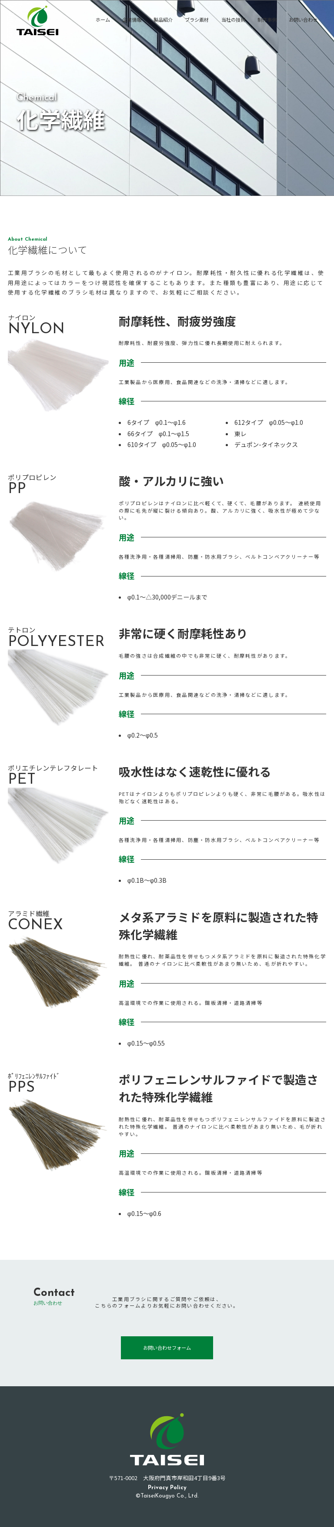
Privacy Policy (167, 1488)
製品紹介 (163, 19)
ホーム (103, 19)
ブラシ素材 (197, 19)
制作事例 (267, 19)
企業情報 (131, 19)
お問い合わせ (303, 19)
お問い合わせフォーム (167, 1347)
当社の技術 (233, 19)
